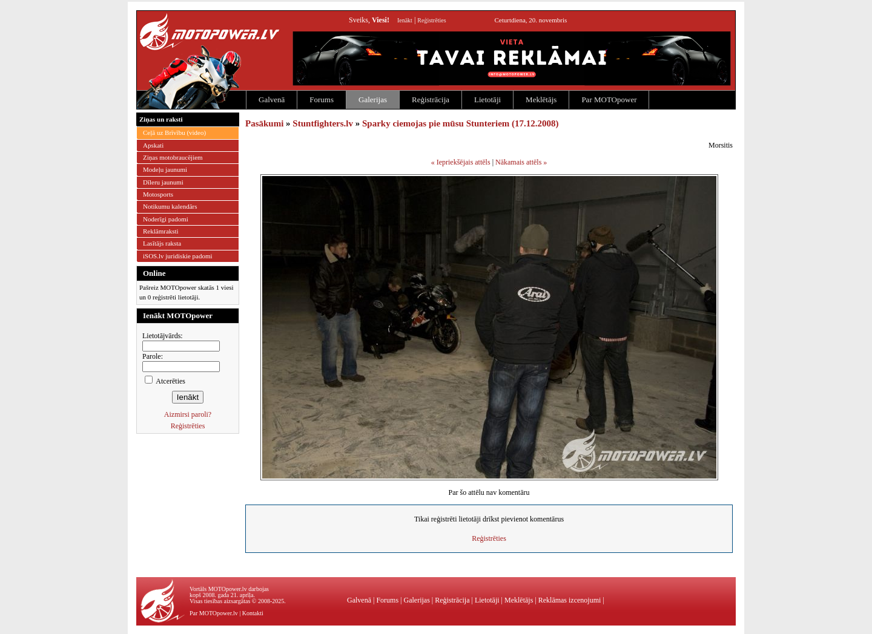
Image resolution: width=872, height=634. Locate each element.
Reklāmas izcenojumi (569, 600)
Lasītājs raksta (162, 243)
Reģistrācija (430, 99)
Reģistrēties (431, 20)
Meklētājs (541, 99)
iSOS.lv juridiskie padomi (178, 256)
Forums (321, 99)
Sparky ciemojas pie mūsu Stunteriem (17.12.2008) (460, 123)
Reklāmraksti (161, 231)
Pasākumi (264, 123)
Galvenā (272, 99)
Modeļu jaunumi (165, 169)
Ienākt (404, 20)
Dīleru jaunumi (163, 182)
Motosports (158, 194)
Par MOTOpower (608, 99)
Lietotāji (487, 99)
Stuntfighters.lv (322, 123)
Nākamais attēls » (521, 162)
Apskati (153, 145)
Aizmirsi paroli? (187, 414)
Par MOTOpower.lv (214, 613)
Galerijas (372, 99)
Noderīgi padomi (165, 219)
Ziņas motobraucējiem (173, 157)
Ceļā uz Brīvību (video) (174, 132)
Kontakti (252, 613)
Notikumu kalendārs (170, 206)
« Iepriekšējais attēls (460, 162)
